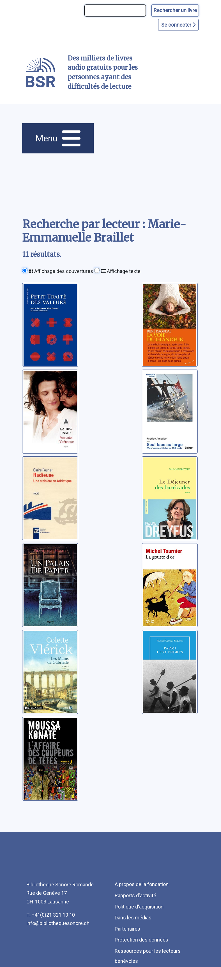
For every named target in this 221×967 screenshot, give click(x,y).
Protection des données (141, 940)
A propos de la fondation (142, 884)
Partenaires (127, 929)
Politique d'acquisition (139, 907)
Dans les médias (133, 918)
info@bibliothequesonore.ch (57, 923)
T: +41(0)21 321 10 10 (50, 915)
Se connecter (178, 25)
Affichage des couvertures (61, 271)
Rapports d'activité (135, 895)
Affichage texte (121, 271)
